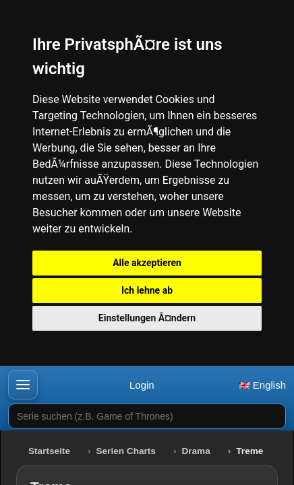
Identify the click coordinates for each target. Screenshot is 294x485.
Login (141, 385)
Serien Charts (126, 451)
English (262, 385)
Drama (195, 451)
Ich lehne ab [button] (147, 290)
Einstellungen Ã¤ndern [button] (147, 318)
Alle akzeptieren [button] (147, 262)
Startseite (49, 451)
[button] (23, 384)
